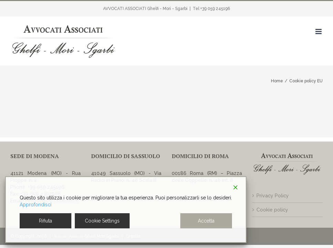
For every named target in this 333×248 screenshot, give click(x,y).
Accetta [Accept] (206, 221)
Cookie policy (272, 210)
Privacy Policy (272, 195)
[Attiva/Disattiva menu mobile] (319, 31)
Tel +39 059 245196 (211, 8)
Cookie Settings (102, 221)
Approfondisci (35, 204)
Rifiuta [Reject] (45, 221)
